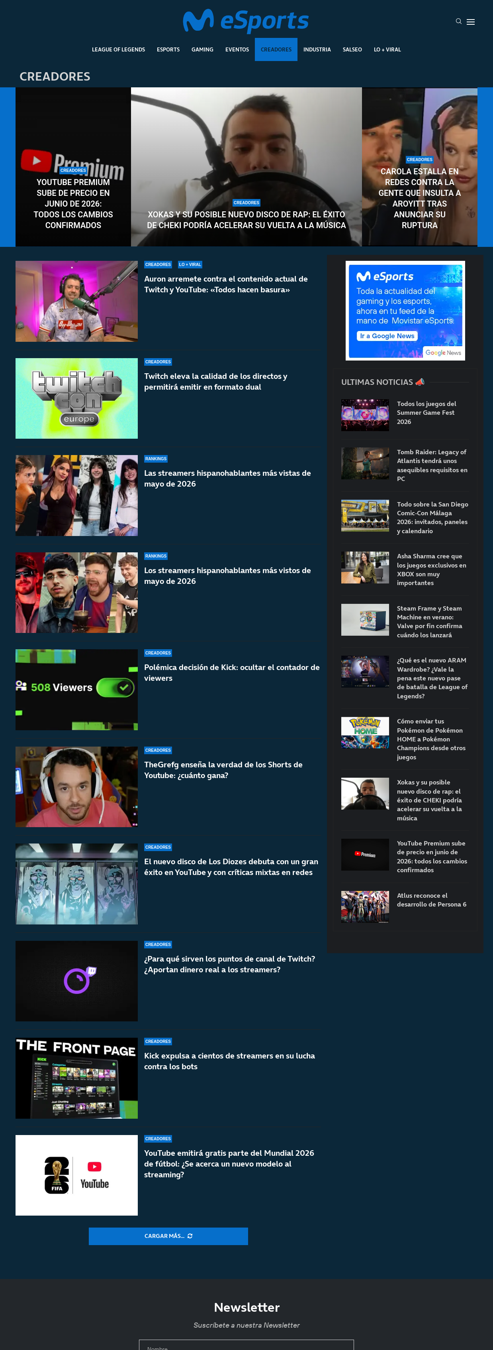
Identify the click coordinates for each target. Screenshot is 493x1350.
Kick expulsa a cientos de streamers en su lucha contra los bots (229, 1061)
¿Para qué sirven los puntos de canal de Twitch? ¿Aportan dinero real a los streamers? (229, 964)
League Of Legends (118, 49)
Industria (317, 49)
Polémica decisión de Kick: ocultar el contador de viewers (232, 674)
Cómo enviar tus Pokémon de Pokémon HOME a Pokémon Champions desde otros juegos (431, 739)
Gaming (202, 49)
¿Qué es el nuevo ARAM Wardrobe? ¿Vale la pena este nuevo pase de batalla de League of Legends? (432, 678)
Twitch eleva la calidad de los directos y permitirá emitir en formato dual (215, 381)
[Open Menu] (471, 22)
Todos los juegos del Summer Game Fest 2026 (426, 412)
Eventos (237, 49)
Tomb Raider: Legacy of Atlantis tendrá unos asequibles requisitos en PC (432, 465)
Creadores (276, 49)
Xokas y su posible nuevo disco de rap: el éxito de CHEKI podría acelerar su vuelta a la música (246, 220)
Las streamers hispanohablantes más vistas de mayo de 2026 (227, 478)
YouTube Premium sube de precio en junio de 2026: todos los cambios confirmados (73, 203)
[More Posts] (168, 1236)
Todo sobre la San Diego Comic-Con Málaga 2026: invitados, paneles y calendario (432, 517)
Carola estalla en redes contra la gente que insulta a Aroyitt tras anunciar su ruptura (419, 198)
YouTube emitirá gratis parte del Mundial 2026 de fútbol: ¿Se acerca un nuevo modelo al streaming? (229, 1163)
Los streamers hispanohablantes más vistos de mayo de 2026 (227, 576)
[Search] (459, 22)
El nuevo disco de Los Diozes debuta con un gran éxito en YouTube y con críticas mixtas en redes (231, 867)
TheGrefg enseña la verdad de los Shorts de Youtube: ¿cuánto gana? (223, 781)
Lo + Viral (387, 49)
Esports (168, 49)
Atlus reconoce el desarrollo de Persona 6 (432, 900)
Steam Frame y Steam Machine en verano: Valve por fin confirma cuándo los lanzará (429, 621)
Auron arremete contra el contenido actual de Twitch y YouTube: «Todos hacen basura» (226, 284)
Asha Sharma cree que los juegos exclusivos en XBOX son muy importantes (431, 569)
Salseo (352, 49)
